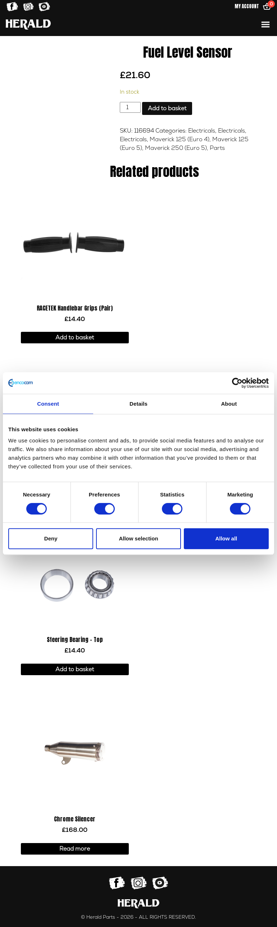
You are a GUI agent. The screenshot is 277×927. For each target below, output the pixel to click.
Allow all (226, 538)
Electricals (201, 130)
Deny (51, 538)
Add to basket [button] (74, 337)
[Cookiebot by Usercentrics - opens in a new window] (237, 383)
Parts (217, 148)
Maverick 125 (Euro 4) (179, 139)
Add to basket (167, 108)
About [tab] (229, 404)
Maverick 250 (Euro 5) (176, 148)
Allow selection (138, 538)
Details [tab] (138, 404)
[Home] (28, 24)
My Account (247, 6)
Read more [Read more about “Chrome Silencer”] (74, 848)
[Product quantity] (130, 107)
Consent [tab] (48, 404)
